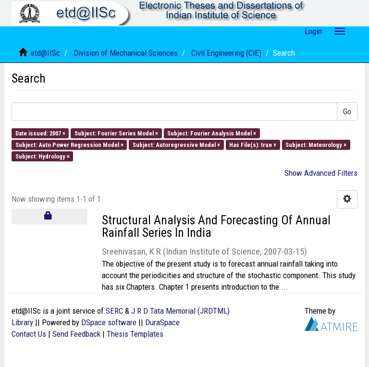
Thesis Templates (135, 334)
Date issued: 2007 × (40, 132)
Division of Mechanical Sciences (126, 53)
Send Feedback (76, 334)
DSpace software (108, 322)
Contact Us (29, 334)
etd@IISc (45, 53)
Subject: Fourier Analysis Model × (211, 132)
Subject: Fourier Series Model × (116, 132)
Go (347, 111)
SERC (114, 311)
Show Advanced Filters (320, 173)
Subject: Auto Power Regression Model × (69, 144)
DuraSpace (162, 322)
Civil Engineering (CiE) (226, 53)
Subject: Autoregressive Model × (176, 144)
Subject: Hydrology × (42, 156)
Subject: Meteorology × (315, 144)
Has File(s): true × (252, 144)
